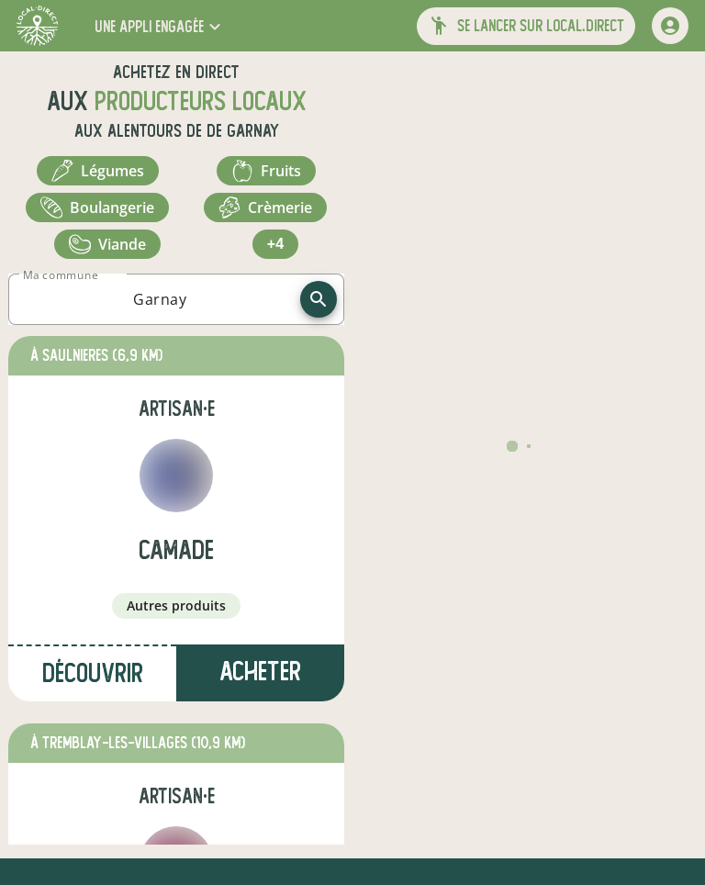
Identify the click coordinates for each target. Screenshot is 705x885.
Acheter (260, 671)
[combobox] (160, 299)
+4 (275, 244)
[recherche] (318, 299)
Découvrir (92, 673)
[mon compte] (670, 25)
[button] (160, 26)
